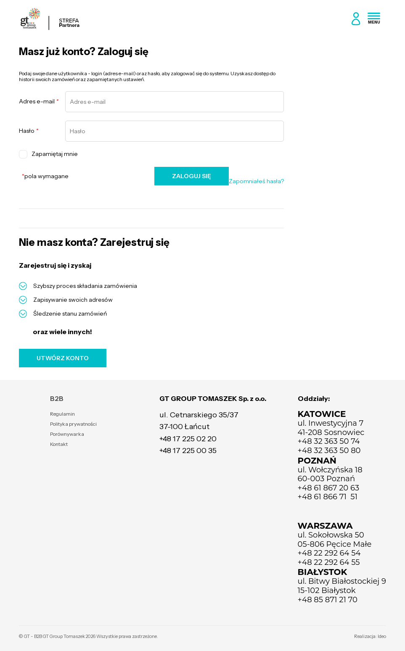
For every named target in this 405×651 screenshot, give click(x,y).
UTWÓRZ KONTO (63, 358)
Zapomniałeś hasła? (256, 181)
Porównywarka (67, 434)
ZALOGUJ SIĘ (191, 176)
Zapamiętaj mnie (48, 154)
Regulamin (62, 414)
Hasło (28, 130)
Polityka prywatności (73, 424)
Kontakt (59, 444)
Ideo (382, 636)
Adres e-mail (38, 101)
